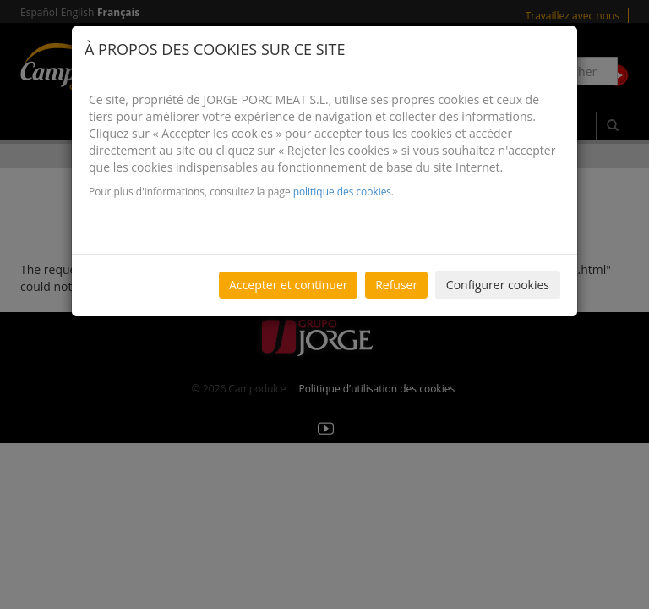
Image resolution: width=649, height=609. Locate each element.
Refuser (396, 285)
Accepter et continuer (288, 285)
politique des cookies (342, 191)
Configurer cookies (497, 285)
